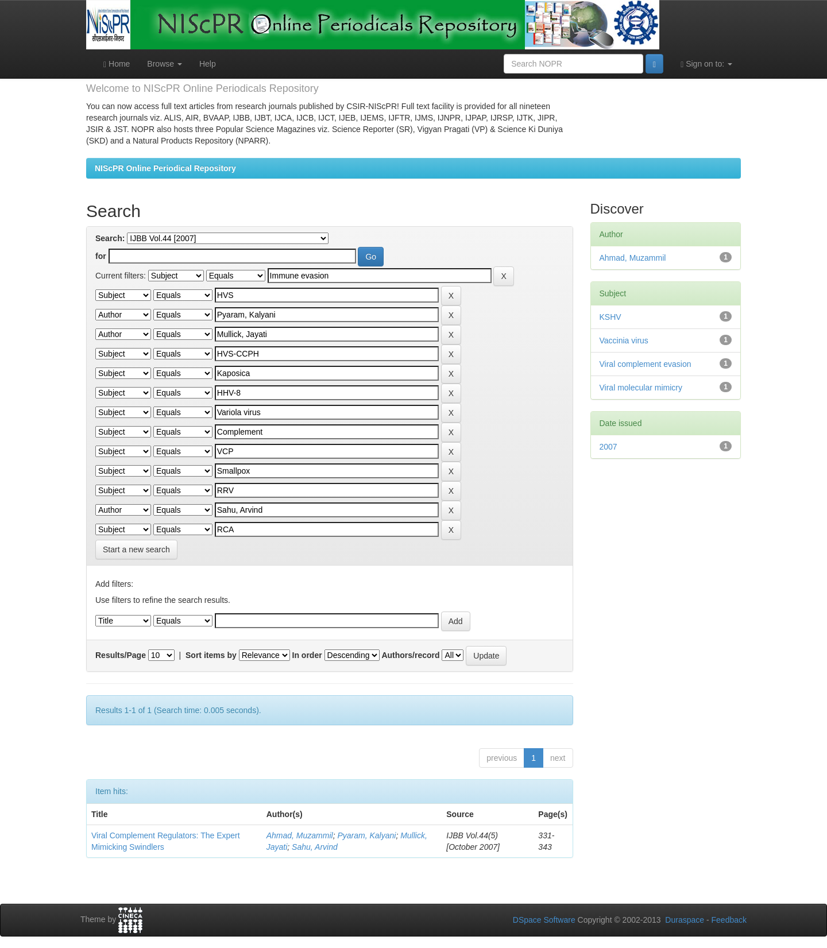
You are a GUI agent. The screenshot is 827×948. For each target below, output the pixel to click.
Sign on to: (706, 64)
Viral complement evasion (645, 364)
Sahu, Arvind (315, 847)
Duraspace (684, 919)
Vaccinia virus (624, 340)
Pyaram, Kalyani (366, 835)
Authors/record (410, 655)
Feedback (729, 919)
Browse (164, 63)
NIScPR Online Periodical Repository (165, 168)
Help (207, 63)
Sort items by (211, 655)
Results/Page (120, 655)
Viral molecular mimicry (641, 387)
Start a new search (136, 549)
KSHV (610, 317)
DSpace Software (544, 919)
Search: (110, 238)
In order (307, 655)
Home (116, 64)
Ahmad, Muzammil (299, 835)
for (100, 256)
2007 (608, 446)
